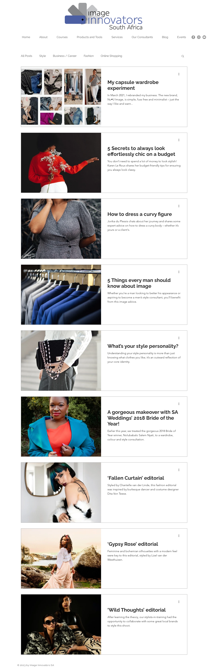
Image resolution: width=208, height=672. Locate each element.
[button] (182, 56)
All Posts (26, 56)
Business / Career (65, 56)
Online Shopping (111, 56)
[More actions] (180, 74)
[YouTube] (204, 37)
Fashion (89, 56)
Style (42, 56)
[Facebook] (193, 37)
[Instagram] (199, 37)
